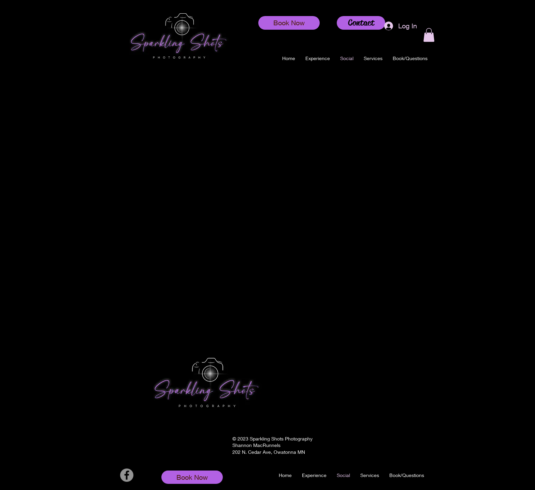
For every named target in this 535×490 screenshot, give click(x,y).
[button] (373, 58)
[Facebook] (126, 475)
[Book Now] (289, 23)
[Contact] (361, 23)
